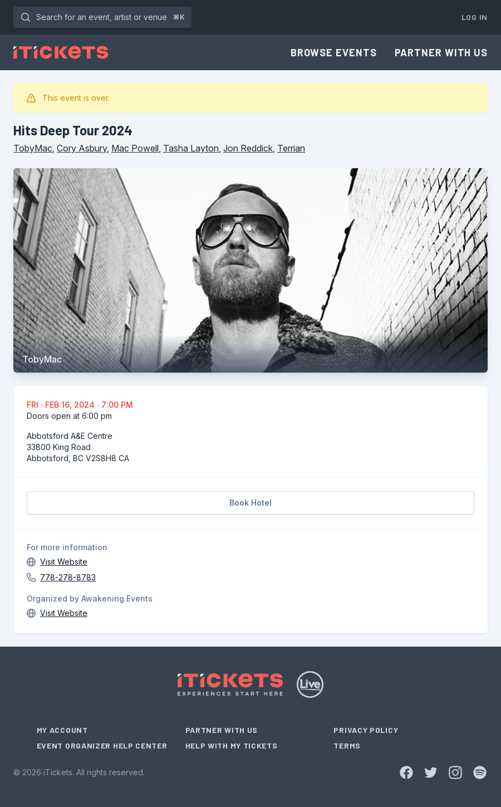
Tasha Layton (191, 148)
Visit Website (63, 561)
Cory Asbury (82, 148)
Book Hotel (250, 502)
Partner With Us (441, 52)
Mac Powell (135, 148)
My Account (62, 730)
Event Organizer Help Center (102, 745)
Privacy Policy (365, 730)
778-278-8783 (68, 577)
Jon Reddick (248, 148)
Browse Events (334, 52)
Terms (347, 745)
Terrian (291, 148)
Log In (474, 17)
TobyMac (32, 148)
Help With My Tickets (231, 745)
